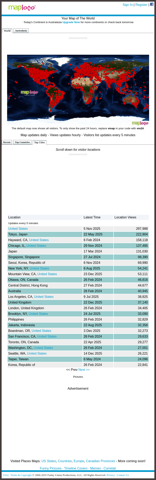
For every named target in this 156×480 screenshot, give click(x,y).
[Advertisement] (78, 46)
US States (48, 461)
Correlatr (110, 468)
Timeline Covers (76, 468)
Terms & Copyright (20, 475)
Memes (95, 468)
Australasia (21, 30)
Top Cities (39, 142)
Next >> (84, 369)
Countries (65, 461)
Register (141, 4)
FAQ (6, 475)
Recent (6, 142)
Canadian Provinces (100, 461)
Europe (79, 461)
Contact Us (123, 475)
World (7, 30)
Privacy (111, 475)
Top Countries (22, 142)
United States (18, 228)
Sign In (128, 4)
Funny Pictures (51, 468)
